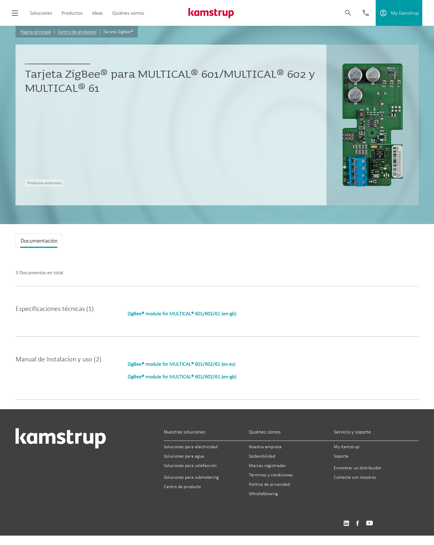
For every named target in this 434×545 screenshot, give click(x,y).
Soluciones (41, 13)
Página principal (35, 31)
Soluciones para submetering (191, 477)
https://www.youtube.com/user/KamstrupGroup (369, 523)
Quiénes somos (128, 13)
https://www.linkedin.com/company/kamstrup (346, 523)
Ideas (97, 13)
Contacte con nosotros (355, 477)
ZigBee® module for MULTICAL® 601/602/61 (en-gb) (181, 313)
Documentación (39, 240)
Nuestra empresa (265, 446)
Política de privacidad (269, 484)
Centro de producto (182, 486)
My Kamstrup (346, 446)
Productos (72, 13)
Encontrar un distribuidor (358, 467)
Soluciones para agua (184, 456)
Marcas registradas (267, 465)
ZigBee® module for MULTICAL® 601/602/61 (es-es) (181, 364)
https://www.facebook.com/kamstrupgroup (357, 523)
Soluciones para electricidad (190, 446)
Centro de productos (77, 31)
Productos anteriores (44, 182)
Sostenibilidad (262, 456)
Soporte (341, 456)
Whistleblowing (263, 493)
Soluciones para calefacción (190, 465)
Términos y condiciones (271, 475)
